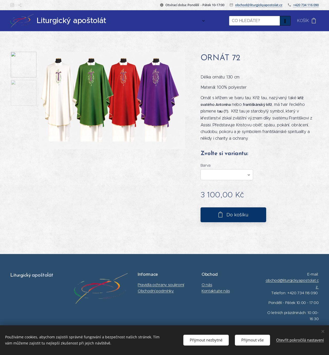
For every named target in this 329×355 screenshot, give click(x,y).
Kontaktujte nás (216, 290)
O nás (207, 284)
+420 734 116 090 (306, 5)
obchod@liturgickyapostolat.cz (258, 5)
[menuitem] (194, 20)
